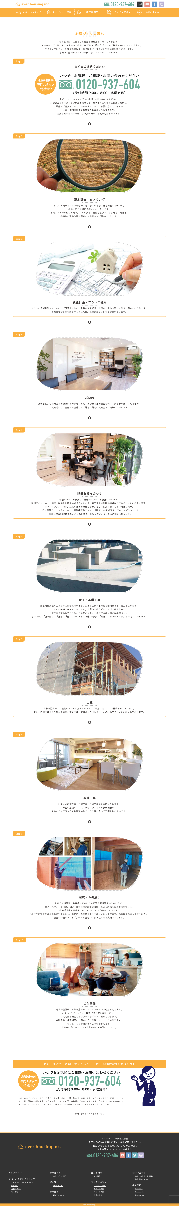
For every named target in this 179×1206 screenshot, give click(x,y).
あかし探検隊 (99, 1188)
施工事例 (97, 1176)
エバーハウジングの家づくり (22, 1182)
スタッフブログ (100, 1185)
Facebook (139, 1191)
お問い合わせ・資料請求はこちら (89, 1113)
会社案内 (14, 1185)
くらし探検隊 (99, 1191)
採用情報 (14, 1191)
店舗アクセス (16, 1188)
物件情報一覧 (58, 1185)
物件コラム (98, 1195)
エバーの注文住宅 (59, 1176)
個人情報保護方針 (142, 1179)
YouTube (139, 1188)
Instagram (139, 1195)
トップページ (15, 1172)
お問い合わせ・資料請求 (144, 1176)
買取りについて (58, 1195)
